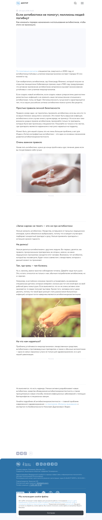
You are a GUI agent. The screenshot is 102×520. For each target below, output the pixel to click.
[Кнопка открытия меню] (82, 3)
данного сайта (72, 501)
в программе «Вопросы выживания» (61, 404)
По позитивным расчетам (27, 71)
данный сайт (70, 504)
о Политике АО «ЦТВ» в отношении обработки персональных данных (48, 503)
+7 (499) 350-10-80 (35, 490)
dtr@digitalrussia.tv (42, 488)
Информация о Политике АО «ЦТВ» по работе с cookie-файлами (40, 502)
